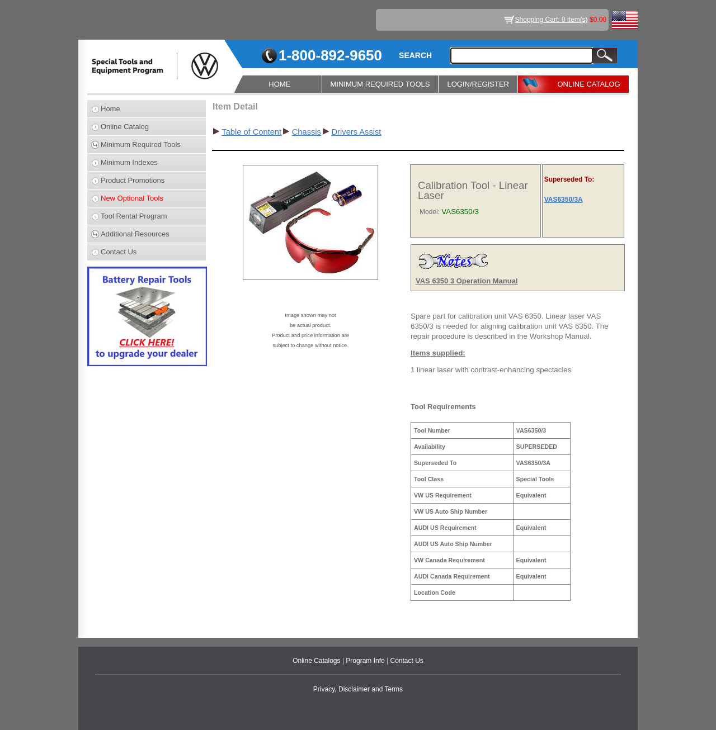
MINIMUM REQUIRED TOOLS (380, 84)
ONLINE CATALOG (588, 84)
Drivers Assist (356, 131)
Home (110, 109)
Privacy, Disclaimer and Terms (358, 689)
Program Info (366, 661)
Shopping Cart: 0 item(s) (551, 19)
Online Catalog (125, 126)
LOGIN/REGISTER (478, 84)
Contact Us (118, 252)
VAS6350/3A (563, 199)
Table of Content (251, 131)
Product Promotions (132, 180)
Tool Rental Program (134, 216)
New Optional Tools (132, 198)
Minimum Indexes (129, 162)
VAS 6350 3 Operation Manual (467, 281)
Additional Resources (135, 234)
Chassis (306, 131)
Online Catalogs (317, 661)
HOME (279, 84)
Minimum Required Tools (141, 144)
